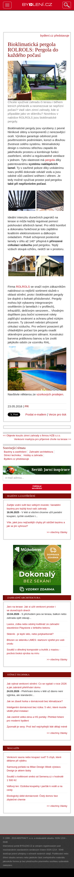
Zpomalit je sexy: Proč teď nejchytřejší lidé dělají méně (37, 726)
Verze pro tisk (57, 414)
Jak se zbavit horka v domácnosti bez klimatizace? (35, 701)
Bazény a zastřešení (15, 451)
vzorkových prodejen (50, 394)
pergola (50, 160)
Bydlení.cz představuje (16, 458)
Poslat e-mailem (35, 414)
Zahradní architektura (41, 451)
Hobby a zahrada (33, 455)
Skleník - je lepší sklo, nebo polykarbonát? (30, 634)
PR (27, 406)
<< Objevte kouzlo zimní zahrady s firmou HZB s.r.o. (32, 435)
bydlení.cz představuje (54, 35)
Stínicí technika (12, 455)
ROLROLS (23, 286)
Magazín (13, 748)
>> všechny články (57, 532)
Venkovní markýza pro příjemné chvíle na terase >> (42, 439)
